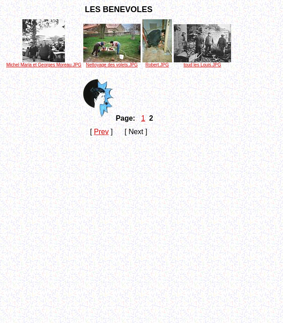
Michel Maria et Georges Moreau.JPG (43, 62)
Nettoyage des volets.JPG (112, 62)
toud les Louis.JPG (202, 62)
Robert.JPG (157, 62)
